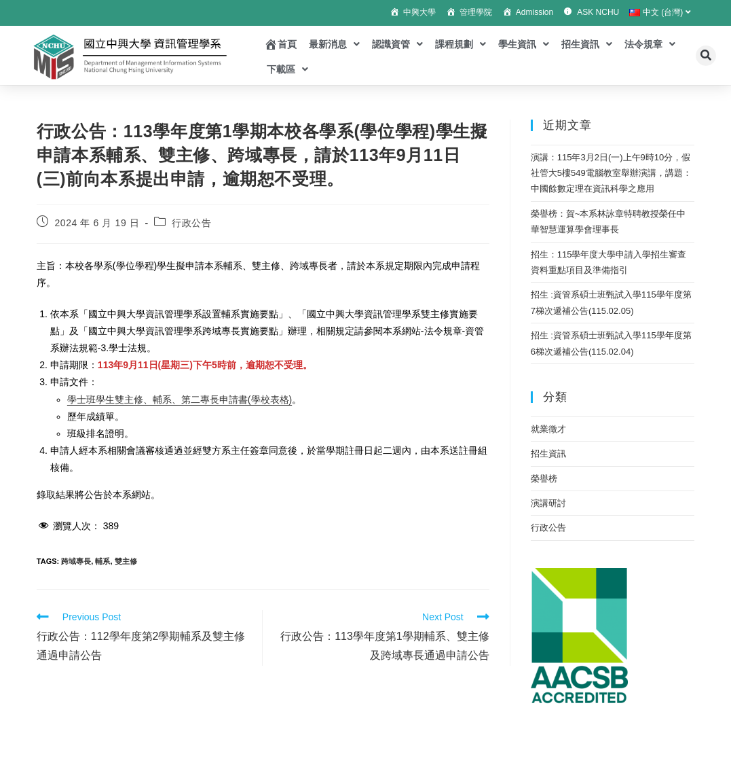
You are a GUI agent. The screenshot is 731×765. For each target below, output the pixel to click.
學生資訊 (523, 44)
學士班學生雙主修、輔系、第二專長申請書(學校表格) (179, 399)
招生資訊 (586, 44)
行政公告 (191, 222)
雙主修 (126, 561)
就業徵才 (548, 429)
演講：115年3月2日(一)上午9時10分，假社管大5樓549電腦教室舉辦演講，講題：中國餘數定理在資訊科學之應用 (611, 173)
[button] (706, 56)
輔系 (102, 561)
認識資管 (397, 44)
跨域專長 (76, 561)
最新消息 (334, 44)
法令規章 (649, 44)
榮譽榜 (544, 479)
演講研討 (548, 503)
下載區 (287, 69)
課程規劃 (460, 44)
